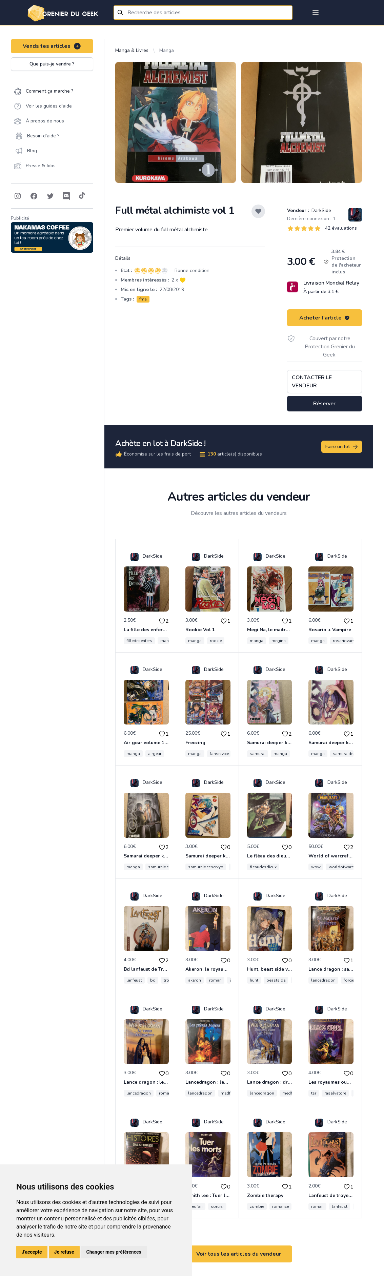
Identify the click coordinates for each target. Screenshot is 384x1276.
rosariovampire (347, 640)
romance (280, 1206)
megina (278, 640)
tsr (313, 1093)
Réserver (324, 403)
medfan (228, 1093)
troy (167, 980)
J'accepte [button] (32, 1252)
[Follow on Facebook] (33, 196)
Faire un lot (342, 446)
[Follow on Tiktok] (82, 196)
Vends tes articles (52, 46)
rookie (216, 640)
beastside (275, 980)
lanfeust (134, 980)
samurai (257, 753)
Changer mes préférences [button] (113, 1252)
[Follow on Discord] (66, 196)
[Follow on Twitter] (50, 196)
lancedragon (323, 980)
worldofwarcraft (344, 867)
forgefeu (352, 980)
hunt (254, 980)
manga (167, 640)
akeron (194, 980)
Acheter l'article (324, 318)
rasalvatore (335, 1093)
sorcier (217, 1206)
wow (316, 867)
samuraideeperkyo (350, 753)
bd (153, 980)
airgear (154, 753)
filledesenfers (139, 640)
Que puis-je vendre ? (52, 64)
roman (215, 980)
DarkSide (320, 210)
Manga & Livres (131, 50)
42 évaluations (341, 228)
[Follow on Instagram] (17, 196)
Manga (166, 50)
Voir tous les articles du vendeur (238, 1254)
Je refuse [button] (64, 1252)
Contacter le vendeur (312, 381)
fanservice (219, 753)
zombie (257, 1206)
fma (143, 299)
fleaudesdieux (263, 867)
